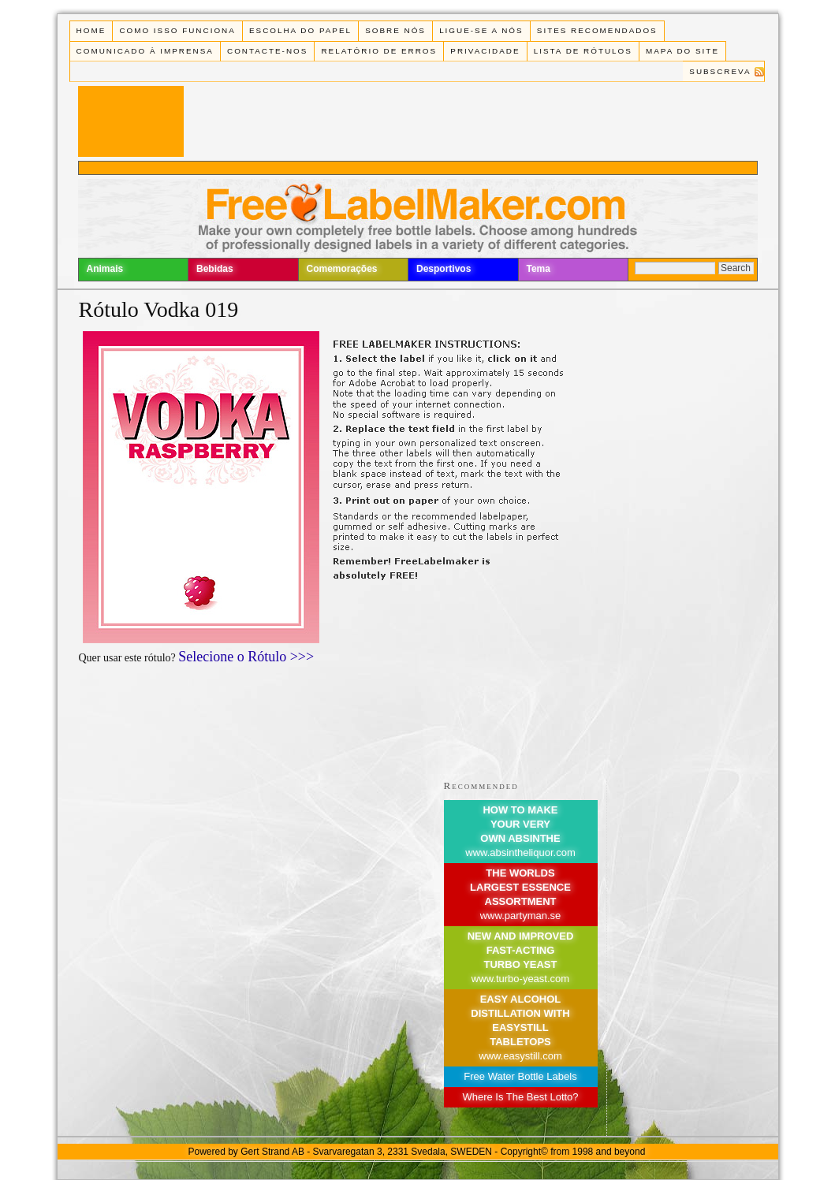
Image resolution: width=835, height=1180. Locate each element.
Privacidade (485, 51)
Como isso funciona (177, 30)
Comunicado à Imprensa (145, 51)
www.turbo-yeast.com (520, 979)
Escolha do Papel (300, 30)
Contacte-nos (267, 51)
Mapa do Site (682, 51)
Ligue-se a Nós (481, 30)
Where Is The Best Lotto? (520, 1097)
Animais (105, 268)
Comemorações (342, 268)
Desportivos (443, 268)
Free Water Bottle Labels (520, 1076)
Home (91, 30)
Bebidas (214, 268)
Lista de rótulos (583, 51)
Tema (538, 268)
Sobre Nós (395, 30)
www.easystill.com (520, 1056)
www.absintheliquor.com (520, 852)
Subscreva (720, 71)
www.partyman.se (520, 915)
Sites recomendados (597, 30)
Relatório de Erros (379, 51)
